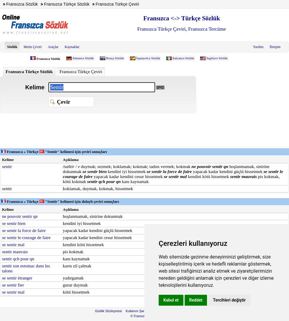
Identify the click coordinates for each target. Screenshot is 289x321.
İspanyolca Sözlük (148, 58)
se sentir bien (13, 223)
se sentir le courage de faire (26, 237)
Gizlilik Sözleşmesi (108, 311)
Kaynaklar (72, 47)
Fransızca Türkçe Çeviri (81, 71)
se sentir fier (13, 285)
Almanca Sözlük (83, 58)
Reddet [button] (196, 300)
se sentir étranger (17, 278)
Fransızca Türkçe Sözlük (29, 71)
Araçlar (53, 47)
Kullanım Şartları (138, 311)
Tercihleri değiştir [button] (229, 300)
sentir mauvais (15, 251)
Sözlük (12, 47)
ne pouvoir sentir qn (19, 216)
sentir (7, 166)
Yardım (258, 47)
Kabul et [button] (171, 300)
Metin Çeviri (33, 47)
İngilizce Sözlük (217, 58)
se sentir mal (13, 244)
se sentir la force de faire (24, 230)
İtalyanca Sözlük (183, 58)
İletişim (275, 47)
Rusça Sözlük (115, 58)
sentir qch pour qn (18, 258)
